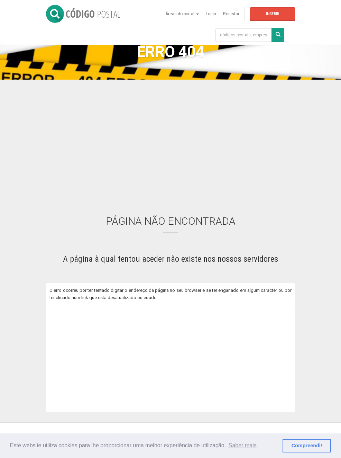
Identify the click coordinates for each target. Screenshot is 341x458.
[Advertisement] (170, 142)
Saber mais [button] (243, 445)
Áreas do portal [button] (182, 13)
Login (211, 13)
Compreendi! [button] (307, 445)
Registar (231, 13)
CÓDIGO (83, 13)
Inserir (272, 13)
